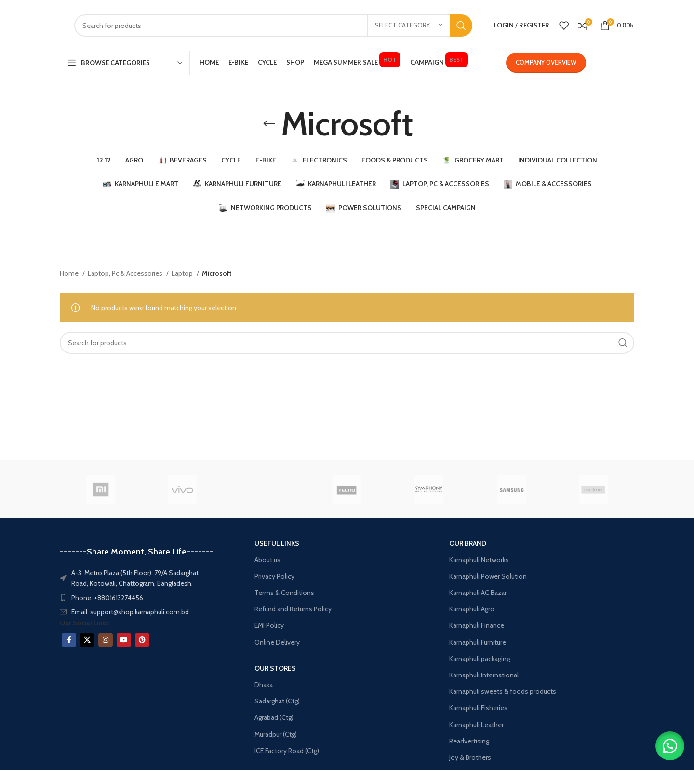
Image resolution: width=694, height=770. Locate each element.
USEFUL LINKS (276, 543)
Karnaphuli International (484, 675)
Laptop (183, 273)
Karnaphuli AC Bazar (478, 592)
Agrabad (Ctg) (274, 717)
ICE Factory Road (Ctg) (286, 750)
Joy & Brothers (470, 757)
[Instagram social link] (105, 640)
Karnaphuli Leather (476, 724)
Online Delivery (277, 642)
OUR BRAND (467, 543)
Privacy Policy (274, 576)
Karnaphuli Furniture (477, 642)
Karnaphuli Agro (471, 609)
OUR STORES (275, 668)
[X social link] (87, 640)
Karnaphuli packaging (479, 658)
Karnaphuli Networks (479, 559)
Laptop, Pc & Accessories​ (126, 273)
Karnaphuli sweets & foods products (502, 691)
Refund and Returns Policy (293, 609)
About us (267, 559)
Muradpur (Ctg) (275, 734)
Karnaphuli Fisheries (478, 707)
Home (70, 273)
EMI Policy (269, 625)
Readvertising (469, 741)
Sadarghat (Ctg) (277, 701)
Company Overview (546, 62)
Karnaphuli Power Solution (488, 576)
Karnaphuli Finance (476, 625)
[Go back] (269, 124)
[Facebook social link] (69, 640)
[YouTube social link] (124, 640)
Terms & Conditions (284, 592)
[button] (669, 745)
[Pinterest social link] (142, 640)
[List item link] (137, 598)
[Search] (273, 25)
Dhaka (263, 684)
